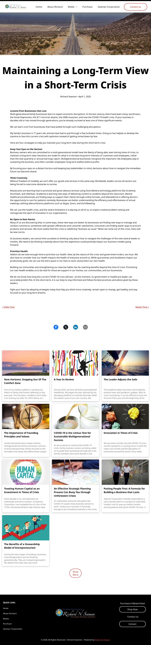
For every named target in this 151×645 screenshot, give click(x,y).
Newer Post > (142, 306)
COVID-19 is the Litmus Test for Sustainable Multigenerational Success (72, 436)
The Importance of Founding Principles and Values (21, 434)
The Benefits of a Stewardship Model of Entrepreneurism (22, 546)
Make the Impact (102, 639)
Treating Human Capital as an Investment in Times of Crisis (22, 490)
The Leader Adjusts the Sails (120, 379)
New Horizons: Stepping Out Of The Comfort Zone (25, 381)
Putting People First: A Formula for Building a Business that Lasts (124, 490)
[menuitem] (39, 7)
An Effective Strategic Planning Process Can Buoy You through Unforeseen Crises (72, 492)
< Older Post (8, 306)
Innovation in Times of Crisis (121, 432)
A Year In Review (64, 379)
